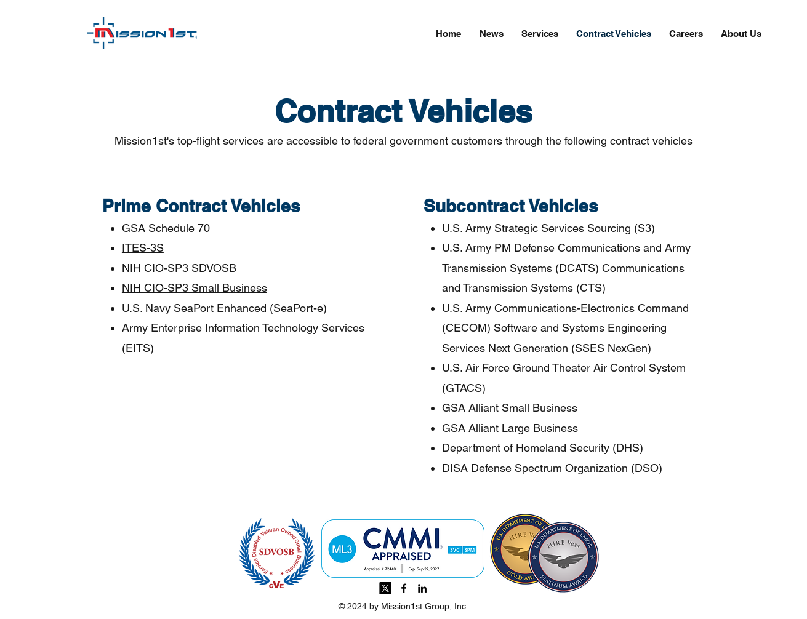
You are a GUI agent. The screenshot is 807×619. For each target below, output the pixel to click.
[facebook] (404, 588)
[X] (385, 588)
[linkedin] (422, 588)
